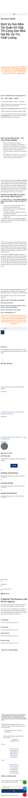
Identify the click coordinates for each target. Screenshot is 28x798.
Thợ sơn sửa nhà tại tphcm (13, 117)
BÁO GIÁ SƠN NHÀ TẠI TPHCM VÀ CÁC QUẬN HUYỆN (14, 293)
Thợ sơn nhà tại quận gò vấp (9, 242)
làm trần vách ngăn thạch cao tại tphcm (16, 146)
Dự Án (2, 760)
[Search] (2, 332)
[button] (14, 14)
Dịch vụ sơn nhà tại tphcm (16, 191)
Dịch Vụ (3, 744)
